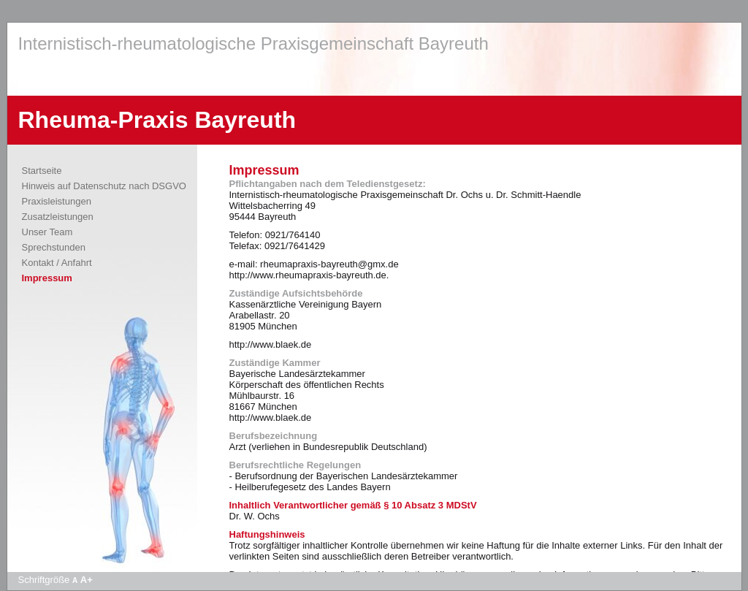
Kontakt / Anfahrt (57, 262)
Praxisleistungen (56, 201)
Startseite (42, 170)
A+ (86, 579)
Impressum (47, 277)
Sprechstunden (53, 247)
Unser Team (47, 231)
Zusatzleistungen (58, 216)
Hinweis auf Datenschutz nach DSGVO (104, 185)
